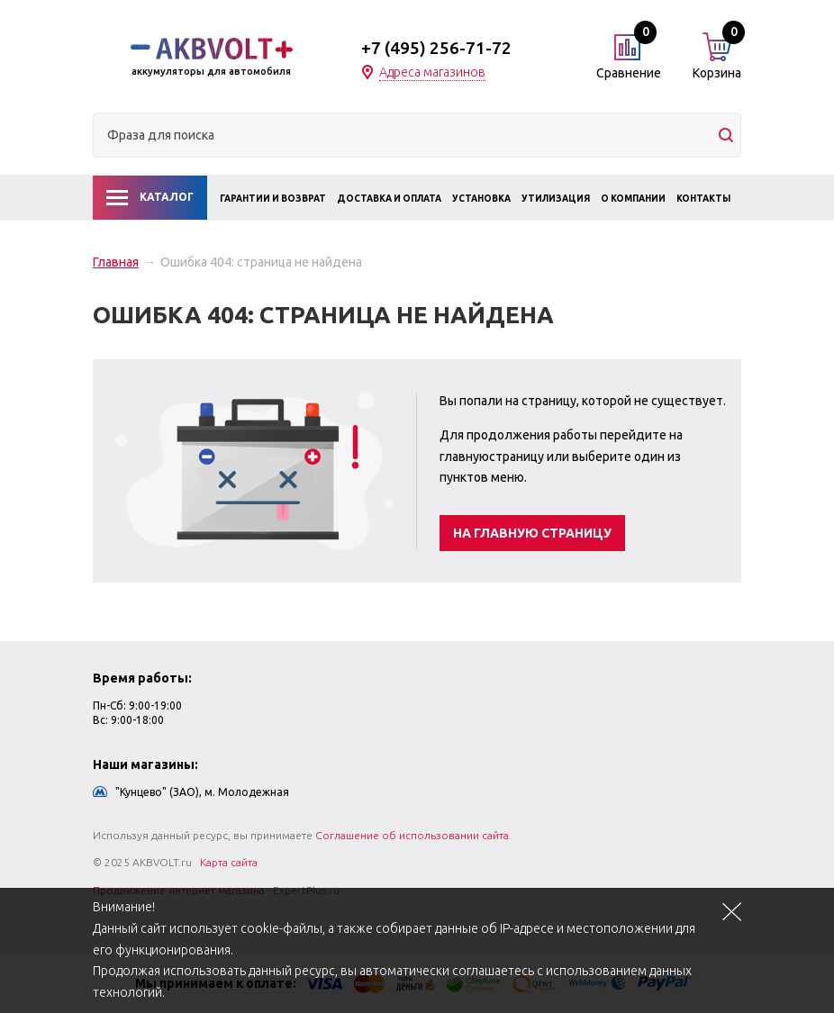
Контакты (703, 199)
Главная (116, 262)
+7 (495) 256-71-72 (436, 48)
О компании (633, 199)
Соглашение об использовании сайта (412, 835)
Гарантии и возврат (273, 199)
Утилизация (555, 199)
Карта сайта (229, 862)
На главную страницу (532, 533)
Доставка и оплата (389, 199)
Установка (481, 199)
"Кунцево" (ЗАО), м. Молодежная (202, 792)
